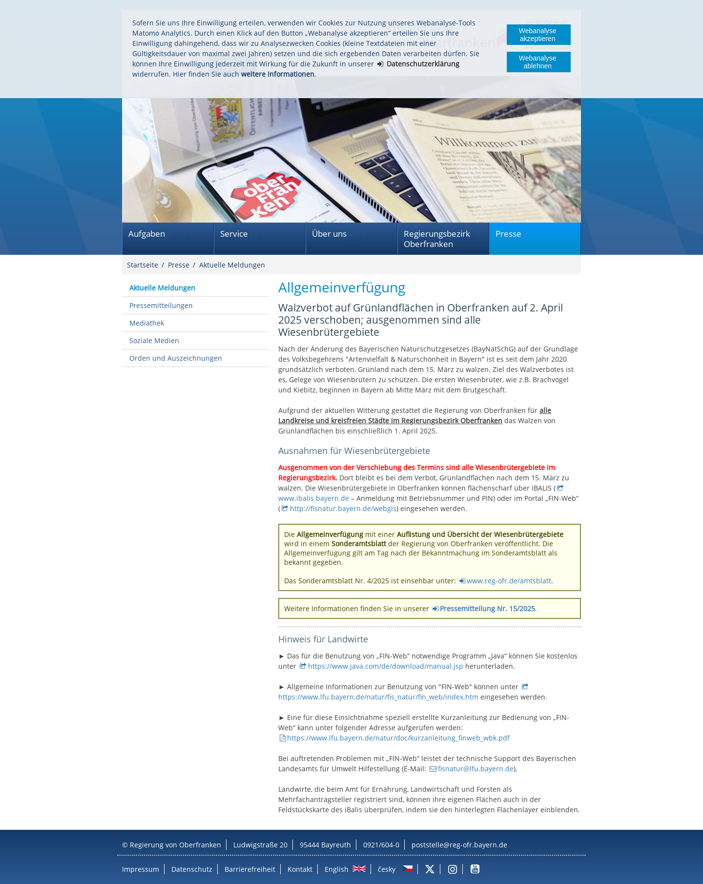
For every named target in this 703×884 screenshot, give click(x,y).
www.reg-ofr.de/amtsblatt (509, 580)
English (337, 869)
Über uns (329, 233)
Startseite (142, 264)
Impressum (140, 869)
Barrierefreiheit (250, 869)
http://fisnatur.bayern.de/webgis (343, 508)
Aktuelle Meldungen (232, 264)
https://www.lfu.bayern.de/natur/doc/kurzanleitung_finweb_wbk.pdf (398, 737)
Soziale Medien (154, 340)
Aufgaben (146, 233)
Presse (508, 233)
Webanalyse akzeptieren (538, 34)
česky (386, 869)
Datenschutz (191, 869)
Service (234, 233)
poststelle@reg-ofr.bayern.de (459, 844)
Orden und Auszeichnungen (175, 358)
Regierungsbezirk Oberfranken (437, 238)
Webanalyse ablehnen (538, 62)
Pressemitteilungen (161, 305)
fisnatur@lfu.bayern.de (476, 768)
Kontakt (300, 869)
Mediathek (146, 323)
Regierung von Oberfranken (175, 844)
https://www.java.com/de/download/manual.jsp (385, 666)
